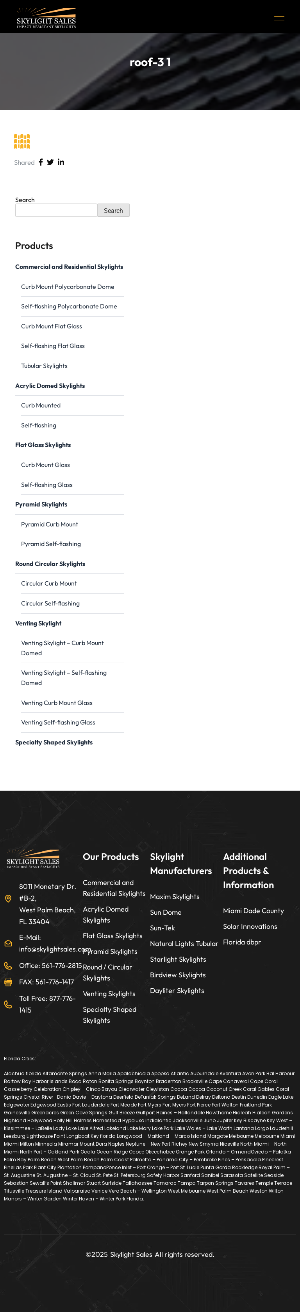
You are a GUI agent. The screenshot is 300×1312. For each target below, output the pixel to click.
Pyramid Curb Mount (49, 524)
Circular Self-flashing (50, 603)
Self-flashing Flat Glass (53, 346)
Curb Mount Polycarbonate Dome (67, 286)
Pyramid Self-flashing (51, 544)
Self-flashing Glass (47, 484)
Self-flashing (38, 425)
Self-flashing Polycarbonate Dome (69, 306)
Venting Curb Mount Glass (57, 702)
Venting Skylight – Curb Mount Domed (62, 648)
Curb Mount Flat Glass (51, 326)
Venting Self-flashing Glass (58, 722)
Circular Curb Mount (49, 583)
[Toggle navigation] (280, 17)
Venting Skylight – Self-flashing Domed (64, 678)
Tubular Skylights (44, 365)
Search (25, 200)
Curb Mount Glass (45, 465)
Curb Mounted (41, 405)
